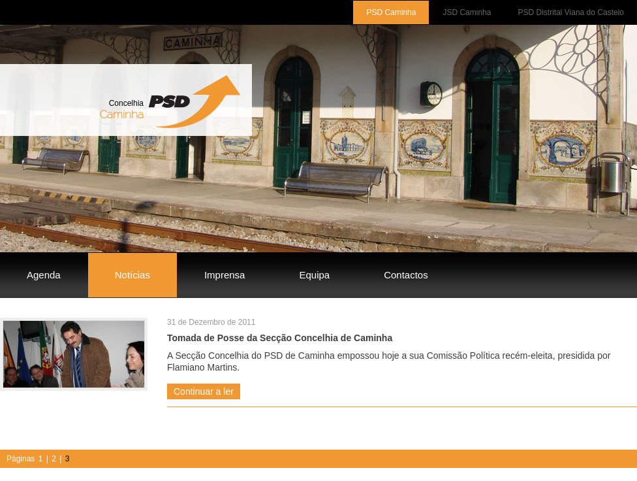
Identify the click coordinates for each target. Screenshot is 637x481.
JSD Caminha (467, 12)
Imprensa (224, 274)
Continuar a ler (204, 391)
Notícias (132, 274)
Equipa (314, 274)
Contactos (406, 274)
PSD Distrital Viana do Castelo (571, 12)
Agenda (44, 274)
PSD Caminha (391, 12)
